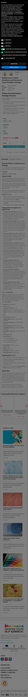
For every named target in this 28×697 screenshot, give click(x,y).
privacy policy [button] (12, 7)
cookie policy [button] (4, 15)
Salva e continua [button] (14, 67)
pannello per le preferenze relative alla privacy (12, 35)
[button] (26, 2)
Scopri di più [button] (14, 63)
